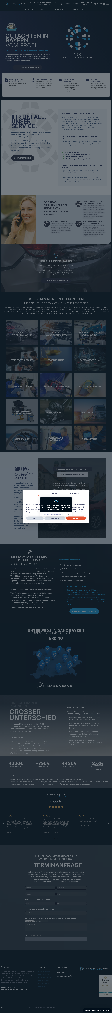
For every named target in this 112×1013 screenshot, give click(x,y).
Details (54, 493)
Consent (36, 496)
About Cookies (74, 493)
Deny (35, 518)
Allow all (76, 518)
